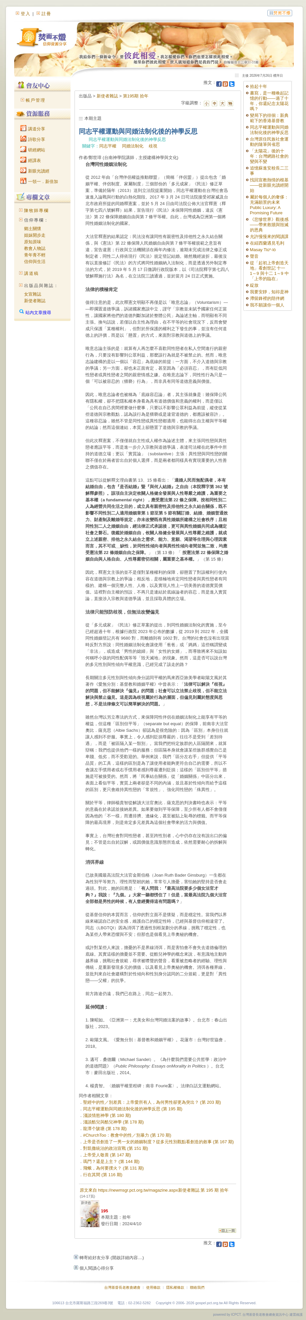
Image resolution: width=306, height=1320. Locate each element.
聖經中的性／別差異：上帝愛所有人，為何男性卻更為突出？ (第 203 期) (152, 1102)
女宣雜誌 (32, 294)
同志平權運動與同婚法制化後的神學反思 (269, 130)
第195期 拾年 (135, 95)
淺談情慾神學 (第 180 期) (107, 1115)
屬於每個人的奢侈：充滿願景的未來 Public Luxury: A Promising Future (269, 205)
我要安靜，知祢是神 (269, 291)
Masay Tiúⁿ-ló (263, 249)
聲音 (254, 256)
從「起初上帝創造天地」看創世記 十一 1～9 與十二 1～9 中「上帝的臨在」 (269, 270)
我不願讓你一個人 (267, 305)
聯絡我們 (197, 1287)
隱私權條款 (175, 1287)
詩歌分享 (32, 139)
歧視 (153, 146)
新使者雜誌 (35, 300)
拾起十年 (258, 86)
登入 (26, 13)
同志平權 (107, 146)
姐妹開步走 (35, 235)
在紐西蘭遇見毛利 (267, 243)
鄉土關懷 (32, 228)
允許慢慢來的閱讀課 (269, 236)
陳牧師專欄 (36, 210)
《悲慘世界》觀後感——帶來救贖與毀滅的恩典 (269, 224)
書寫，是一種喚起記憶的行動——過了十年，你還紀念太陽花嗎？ (269, 101)
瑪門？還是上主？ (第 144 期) (111, 1161)
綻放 (254, 285)
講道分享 (32, 128)
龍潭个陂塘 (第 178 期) (105, 1128)
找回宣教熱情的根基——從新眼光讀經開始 (269, 185)
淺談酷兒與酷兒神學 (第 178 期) (113, 1122)
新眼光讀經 (34, 171)
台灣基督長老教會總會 (122, 1287)
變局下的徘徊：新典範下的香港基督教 (269, 118)
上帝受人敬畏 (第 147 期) (107, 1154)
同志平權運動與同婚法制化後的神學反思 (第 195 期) (132, 1108)
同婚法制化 (132, 146)
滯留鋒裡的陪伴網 (267, 298)
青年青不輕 (35, 254)
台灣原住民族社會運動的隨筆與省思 (269, 142)
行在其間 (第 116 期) (102, 1174)
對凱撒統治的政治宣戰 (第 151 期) (115, 1148)
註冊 (46, 13)
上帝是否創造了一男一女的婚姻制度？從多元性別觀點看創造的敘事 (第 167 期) (158, 1141)
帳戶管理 (36, 100)
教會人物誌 (35, 248)
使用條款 (153, 1287)
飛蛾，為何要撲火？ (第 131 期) (113, 1168)
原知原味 (32, 241)
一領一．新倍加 (39, 181)
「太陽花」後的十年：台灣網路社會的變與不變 (269, 156)
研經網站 (32, 149)
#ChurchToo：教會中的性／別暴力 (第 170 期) (127, 1135)
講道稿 (31, 273)
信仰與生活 (35, 261)
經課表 (30, 160)
